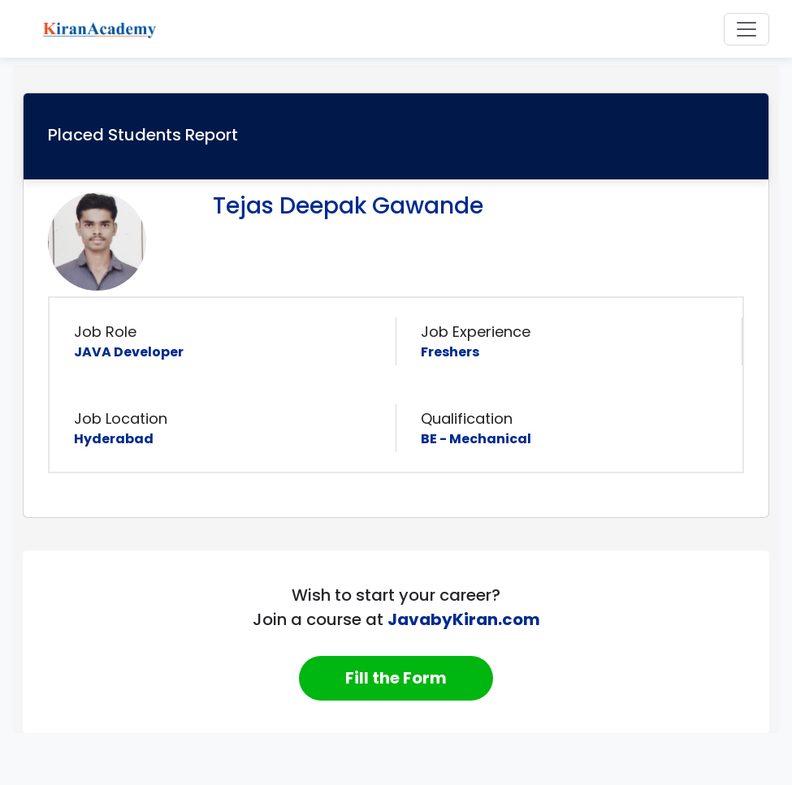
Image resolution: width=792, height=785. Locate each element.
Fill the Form (396, 677)
